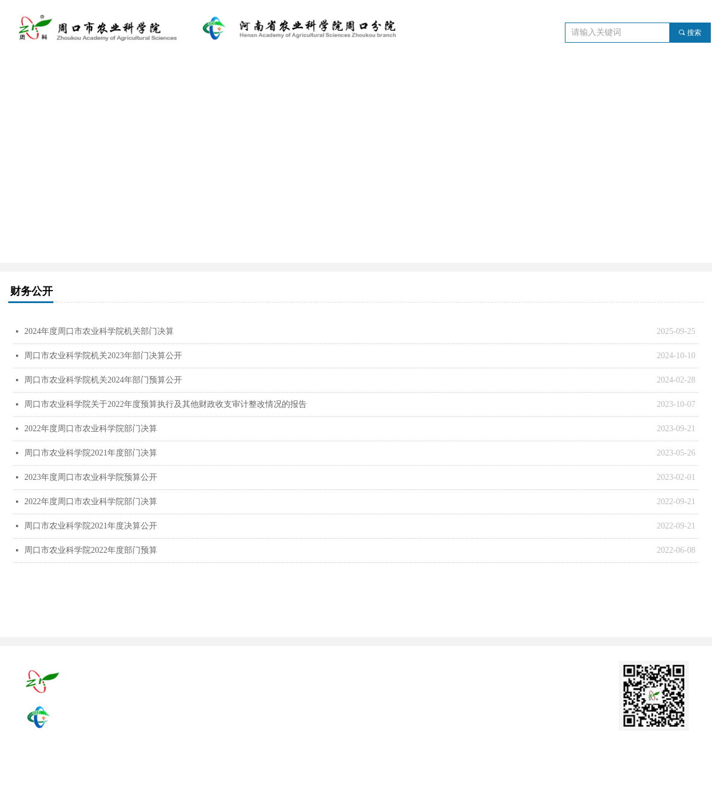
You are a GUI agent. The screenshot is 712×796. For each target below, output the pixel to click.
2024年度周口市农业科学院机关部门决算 (99, 331)
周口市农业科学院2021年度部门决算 (90, 452)
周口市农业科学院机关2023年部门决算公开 (103, 355)
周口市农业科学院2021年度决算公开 (90, 525)
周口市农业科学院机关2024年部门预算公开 (103, 379)
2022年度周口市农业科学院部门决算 (90, 428)
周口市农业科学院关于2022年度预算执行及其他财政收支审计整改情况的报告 (165, 404)
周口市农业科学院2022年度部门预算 (90, 550)
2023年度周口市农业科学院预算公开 (90, 477)
